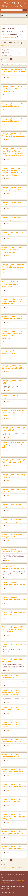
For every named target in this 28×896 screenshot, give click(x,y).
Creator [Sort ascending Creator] (12, 64)
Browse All (4, 45)
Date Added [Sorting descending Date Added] (17, 64)
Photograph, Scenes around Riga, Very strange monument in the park (13, 445)
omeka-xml (19, 867)
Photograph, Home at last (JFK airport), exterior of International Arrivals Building (14, 89)
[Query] (14, 10)
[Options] (23, 10)
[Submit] (26, 10)
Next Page (11, 59)
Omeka (12, 892)
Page (4, 60)
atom (2, 867)
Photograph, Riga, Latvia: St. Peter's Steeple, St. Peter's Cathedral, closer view (12, 692)
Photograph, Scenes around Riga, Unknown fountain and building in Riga (13, 413)
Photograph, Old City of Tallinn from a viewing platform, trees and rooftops (13, 267)
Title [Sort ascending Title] (8, 64)
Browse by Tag (11, 45)
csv (4, 867)
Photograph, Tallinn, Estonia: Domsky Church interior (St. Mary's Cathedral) (12, 284)
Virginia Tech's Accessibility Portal (10, 37)
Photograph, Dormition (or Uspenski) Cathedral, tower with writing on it (13, 816)
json (15, 867)
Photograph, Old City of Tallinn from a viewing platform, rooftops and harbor (13, 250)
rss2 (23, 867)
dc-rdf (7, 867)
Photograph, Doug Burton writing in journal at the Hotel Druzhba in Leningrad (14, 72)
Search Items (19, 45)
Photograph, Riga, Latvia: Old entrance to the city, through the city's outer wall (13, 629)
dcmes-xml (11, 867)
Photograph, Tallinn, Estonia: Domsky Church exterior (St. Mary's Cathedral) (12, 301)
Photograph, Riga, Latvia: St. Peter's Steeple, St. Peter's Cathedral (12, 724)
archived (7, 77)
